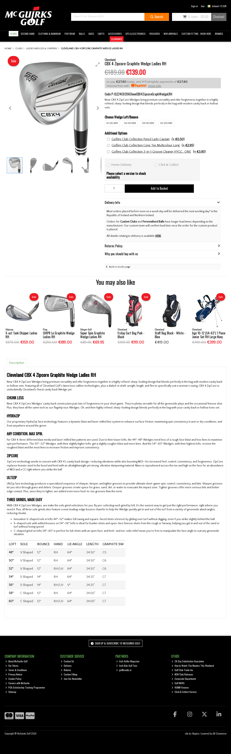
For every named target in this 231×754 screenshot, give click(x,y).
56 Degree (130, 123)
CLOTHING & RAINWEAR (49, 33)
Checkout (218, 16)
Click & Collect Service (184, 691)
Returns (66, 670)
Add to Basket (159, 188)
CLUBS (13, 33)
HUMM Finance (180, 687)
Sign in (194, 6)
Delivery (66, 665)
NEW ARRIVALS (171, 33)
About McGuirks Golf (16, 661)
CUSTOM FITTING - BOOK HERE (196, 33)
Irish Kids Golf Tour (126, 665)
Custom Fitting (69, 674)
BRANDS (219, 33)
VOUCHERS (154, 33)
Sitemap (10, 691)
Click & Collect (169, 165)
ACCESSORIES (115, 33)
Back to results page (119, 267)
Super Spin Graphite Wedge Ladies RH (92, 335)
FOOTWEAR (70, 33)
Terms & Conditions (16, 670)
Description (16, 363)
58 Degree (148, 123)
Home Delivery (121, 165)
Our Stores (11, 665)
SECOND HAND (28, 33)
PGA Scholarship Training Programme (25, 687)
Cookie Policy (13, 678)
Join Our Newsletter (71, 678)
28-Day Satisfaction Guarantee (188, 661)
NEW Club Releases (182, 674)
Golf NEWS (178, 683)
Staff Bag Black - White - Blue (170, 335)
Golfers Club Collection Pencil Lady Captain (148, 139)
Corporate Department (184, 678)
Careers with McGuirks (17, 683)
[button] (98, 64)
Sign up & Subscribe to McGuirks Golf (115, 643)
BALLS (82, 33)
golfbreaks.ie (123, 670)
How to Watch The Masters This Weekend (193, 665)
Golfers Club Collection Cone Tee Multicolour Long (153, 145)
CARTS (101, 33)
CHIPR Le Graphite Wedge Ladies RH (58, 335)
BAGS (91, 33)
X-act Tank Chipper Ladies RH (21, 335)
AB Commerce (219, 733)
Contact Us (67, 661)
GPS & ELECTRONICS (136, 33)
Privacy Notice (13, 674)
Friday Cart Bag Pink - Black (131, 335)
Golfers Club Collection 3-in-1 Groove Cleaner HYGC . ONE (159, 152)
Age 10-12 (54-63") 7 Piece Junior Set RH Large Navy (208, 335)
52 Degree (112, 123)
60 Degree (166, 123)
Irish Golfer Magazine (127, 661)
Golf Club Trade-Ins (182, 670)
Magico (195, 733)
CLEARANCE (116, 39)
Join (203, 6)
